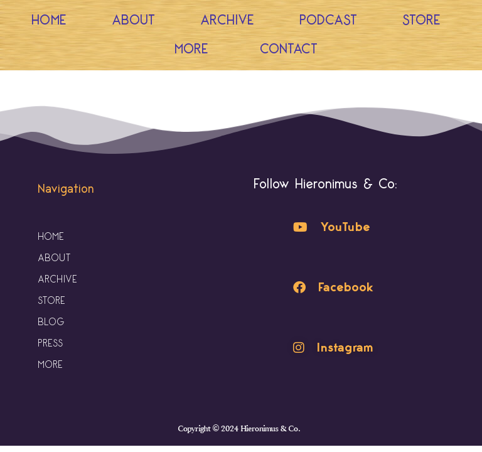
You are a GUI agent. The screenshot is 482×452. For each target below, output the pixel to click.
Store (421, 20)
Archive (227, 20)
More (194, 49)
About (133, 20)
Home (49, 20)
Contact (289, 49)
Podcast (328, 20)
